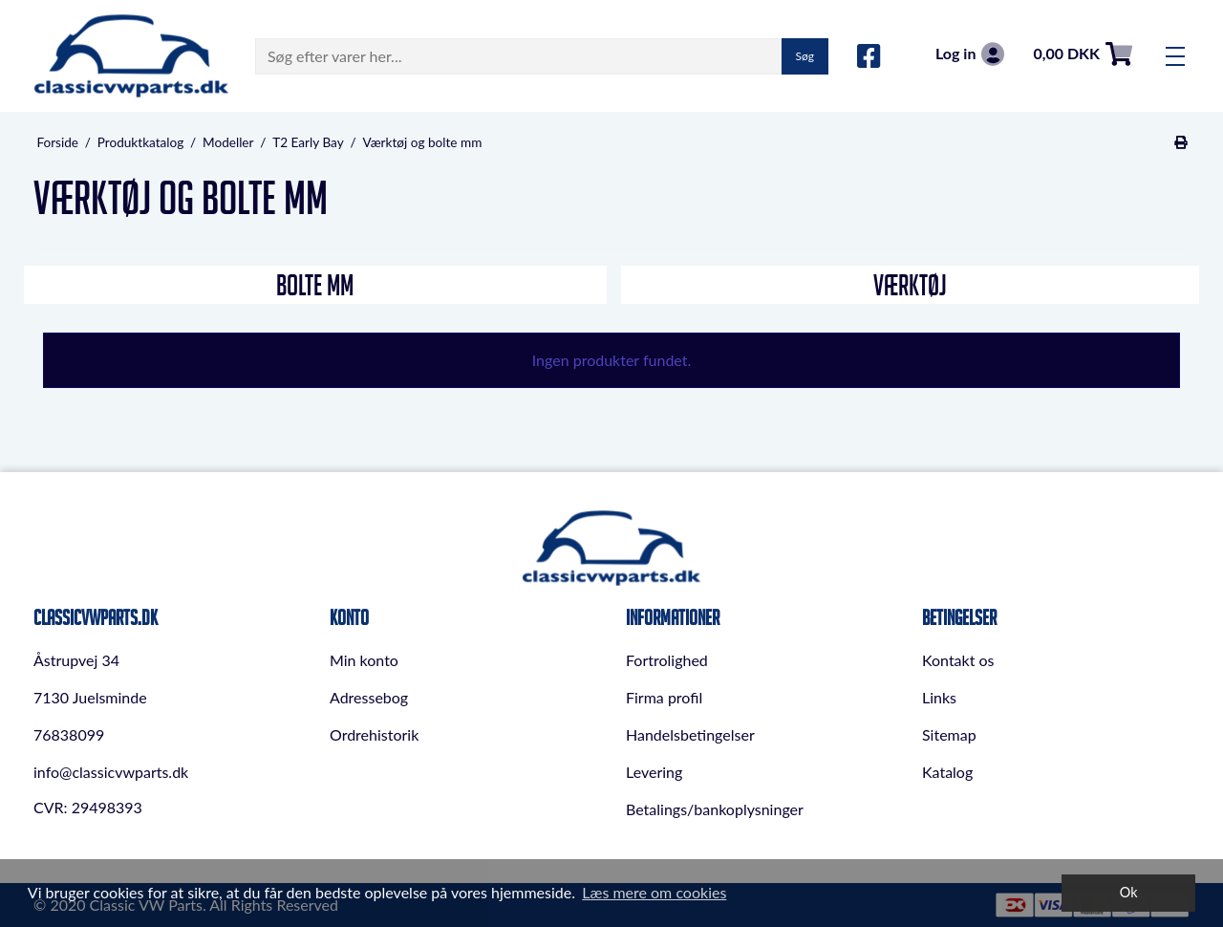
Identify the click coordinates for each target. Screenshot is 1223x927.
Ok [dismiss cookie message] (1129, 892)
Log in (969, 54)
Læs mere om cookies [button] (654, 892)
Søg (805, 56)
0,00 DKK (1082, 54)
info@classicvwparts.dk (110, 772)
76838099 (68, 734)
